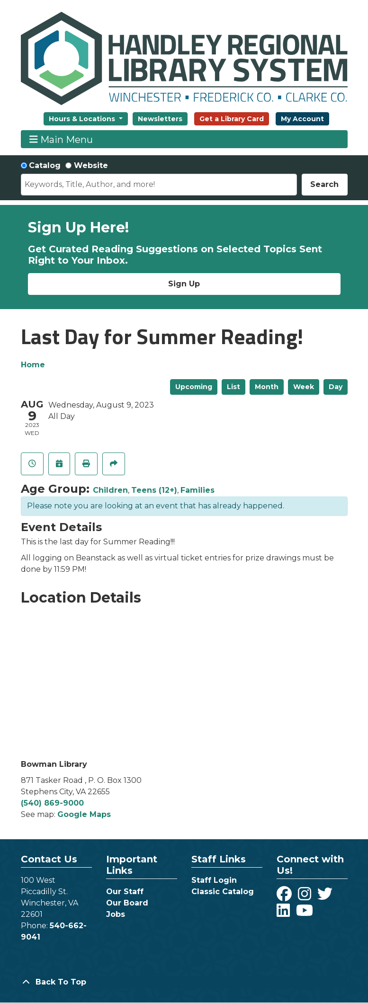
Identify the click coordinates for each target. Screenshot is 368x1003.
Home (33, 364)
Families (197, 490)
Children (110, 490)
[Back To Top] (184, 982)
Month (266, 386)
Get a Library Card (231, 119)
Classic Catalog (222, 891)
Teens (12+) (154, 490)
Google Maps (84, 814)
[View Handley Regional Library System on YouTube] (304, 913)
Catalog (45, 165)
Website (91, 165)
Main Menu (61, 139)
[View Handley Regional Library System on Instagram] (306, 896)
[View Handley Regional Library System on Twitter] (326, 896)
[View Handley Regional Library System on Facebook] (285, 896)
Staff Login (214, 880)
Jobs (115, 914)
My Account (302, 119)
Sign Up (184, 283)
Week (303, 386)
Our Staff (125, 891)
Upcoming (193, 386)
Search (324, 184)
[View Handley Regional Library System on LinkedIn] (284, 913)
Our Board (127, 902)
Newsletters (160, 119)
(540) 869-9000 (52, 803)
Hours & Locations (83, 119)
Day (335, 386)
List (233, 386)
